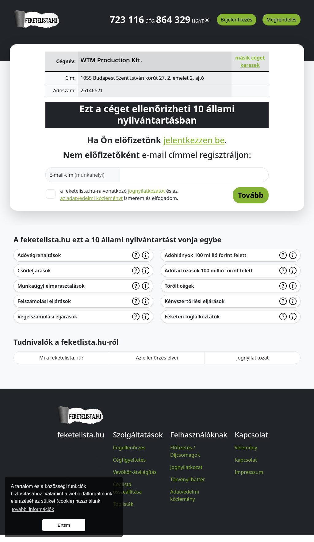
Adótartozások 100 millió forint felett (209, 270)
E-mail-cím (77, 175)
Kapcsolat (246, 459)
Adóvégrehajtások (39, 255)
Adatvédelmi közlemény (184, 495)
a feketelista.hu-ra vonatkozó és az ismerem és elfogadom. (119, 194)
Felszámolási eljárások (44, 301)
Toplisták (123, 504)
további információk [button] (33, 509)
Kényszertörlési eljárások (194, 301)
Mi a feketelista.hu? (61, 357)
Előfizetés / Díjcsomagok (185, 451)
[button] (207, 17)
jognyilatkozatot (146, 190)
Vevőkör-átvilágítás (134, 472)
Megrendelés (281, 19)
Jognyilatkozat (252, 357)
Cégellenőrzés (129, 447)
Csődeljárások (34, 270)
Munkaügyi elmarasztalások (51, 286)
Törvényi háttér (187, 479)
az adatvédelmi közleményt (91, 198)
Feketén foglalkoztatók (192, 316)
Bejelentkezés (236, 19)
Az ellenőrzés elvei (157, 357)
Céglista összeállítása (127, 488)
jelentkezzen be (193, 140)
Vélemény (246, 447)
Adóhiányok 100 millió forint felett (206, 255)
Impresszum (249, 472)
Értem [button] (64, 525)
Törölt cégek (179, 286)
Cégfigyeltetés (129, 459)
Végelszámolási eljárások (47, 316)
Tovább (250, 195)
